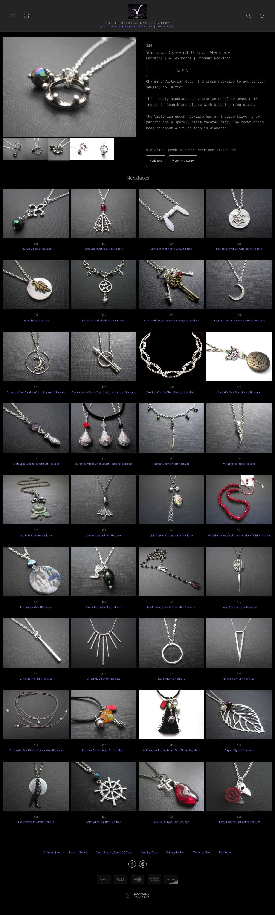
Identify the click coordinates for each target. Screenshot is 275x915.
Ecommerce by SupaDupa (141, 895)
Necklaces (156, 160)
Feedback (225, 852)
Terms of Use (201, 852)
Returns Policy (78, 852)
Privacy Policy (175, 852)
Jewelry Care (149, 852)
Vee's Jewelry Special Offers (113, 852)
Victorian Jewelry (183, 160)
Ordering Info (51, 852)
